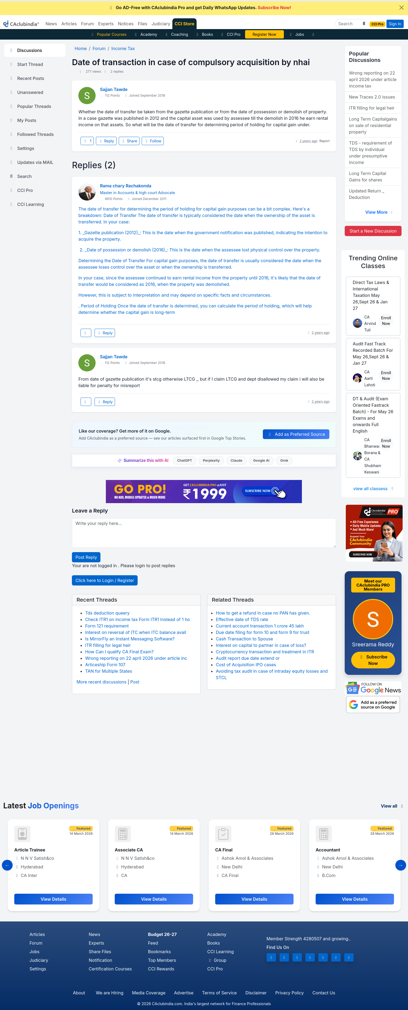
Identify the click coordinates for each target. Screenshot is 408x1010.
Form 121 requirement (107, 626)
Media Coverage (148, 992)
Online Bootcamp (264, 34)
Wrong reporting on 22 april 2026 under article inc (136, 658)
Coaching (176, 34)
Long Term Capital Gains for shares (367, 177)
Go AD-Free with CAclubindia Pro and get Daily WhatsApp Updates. (199, 7)
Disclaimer (256, 992)
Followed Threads (31, 134)
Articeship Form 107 (105, 664)
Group (216, 960)
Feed (153, 943)
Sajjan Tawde (113, 89)
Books (204, 34)
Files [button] (142, 23)
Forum (36, 943)
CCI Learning (26, 204)
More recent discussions (101, 682)
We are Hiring (109, 992)
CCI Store (184, 23)
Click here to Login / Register (104, 580)
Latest (41, 805)
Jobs (296, 34)
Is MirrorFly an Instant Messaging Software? (130, 638)
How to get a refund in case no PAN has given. (263, 613)
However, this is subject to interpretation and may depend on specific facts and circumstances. (175, 295)
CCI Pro (230, 34)
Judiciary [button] (161, 23)
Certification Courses (110, 969)
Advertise (183, 992)
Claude (236, 460)
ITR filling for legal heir (108, 645)
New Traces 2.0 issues (372, 97)
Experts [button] (106, 23)
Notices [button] (126, 23)
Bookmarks (159, 951)
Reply (106, 141)
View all (393, 806)
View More (379, 212)
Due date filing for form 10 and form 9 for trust (262, 632)
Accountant (328, 850)
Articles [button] (69, 23)
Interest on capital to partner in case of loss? (261, 645)
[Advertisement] (204, 761)
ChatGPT (184, 460)
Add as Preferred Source (296, 434)
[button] (363, 23)
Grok (284, 460)
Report (324, 141)
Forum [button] (87, 23)
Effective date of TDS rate (242, 619)
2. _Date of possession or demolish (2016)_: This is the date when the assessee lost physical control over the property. (199, 249)
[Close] (401, 7)
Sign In (395, 24)
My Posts (22, 120)
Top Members (162, 960)
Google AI (261, 460)
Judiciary (39, 960)
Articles (37, 934)
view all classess (374, 488)
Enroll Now (386, 320)
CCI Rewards (161, 969)
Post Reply (86, 557)
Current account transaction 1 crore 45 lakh (260, 626)
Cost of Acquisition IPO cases (246, 664)
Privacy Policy (289, 992)
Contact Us (323, 992)
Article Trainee (29, 850)
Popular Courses (108, 34)
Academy (145, 34)
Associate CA (129, 850)
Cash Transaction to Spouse (244, 638)
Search (20, 176)
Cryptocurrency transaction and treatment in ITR (265, 651)
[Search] (349, 23)
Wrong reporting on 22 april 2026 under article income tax (373, 79)
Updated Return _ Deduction (366, 194)
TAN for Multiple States (108, 671)
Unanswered (26, 92)
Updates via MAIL (31, 162)
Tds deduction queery (107, 613)
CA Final (223, 850)
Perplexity (211, 460)
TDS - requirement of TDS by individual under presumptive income (370, 152)
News (94, 934)
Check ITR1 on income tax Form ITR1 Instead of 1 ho (137, 619)
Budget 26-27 (162, 934)
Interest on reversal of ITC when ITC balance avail (135, 632)
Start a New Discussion (373, 231)
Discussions (25, 50)
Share (129, 141)
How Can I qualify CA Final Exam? (119, 651)
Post (134, 682)
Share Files (100, 951)
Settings (21, 148)
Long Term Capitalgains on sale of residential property (373, 125)
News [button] (51, 23)
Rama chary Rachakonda (125, 185)
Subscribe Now (373, 660)
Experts (96, 943)
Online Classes (373, 262)
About (79, 992)
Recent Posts (26, 78)
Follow (152, 141)
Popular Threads (30, 106)
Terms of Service (219, 992)
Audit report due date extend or (248, 658)
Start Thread (26, 64)
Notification (100, 960)
